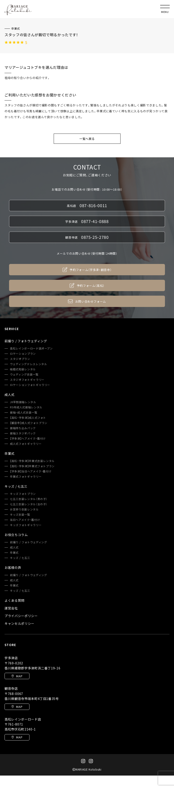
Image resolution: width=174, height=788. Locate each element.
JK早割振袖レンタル (23, 402)
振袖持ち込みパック (23, 428)
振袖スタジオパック (23, 433)
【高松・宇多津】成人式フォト (28, 418)
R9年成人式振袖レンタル (26, 407)
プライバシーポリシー (21, 615)
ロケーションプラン (23, 354)
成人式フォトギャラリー (25, 444)
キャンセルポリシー (19, 623)
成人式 (14, 547)
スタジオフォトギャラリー (27, 380)
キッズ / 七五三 (20, 558)
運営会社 (11, 608)
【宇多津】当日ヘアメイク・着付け (30, 471)
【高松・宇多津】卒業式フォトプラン (32, 466)
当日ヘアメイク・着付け (25, 520)
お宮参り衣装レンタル (24, 509)
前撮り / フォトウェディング (28, 542)
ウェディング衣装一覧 (24, 374)
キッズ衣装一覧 (20, 515)
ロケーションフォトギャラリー (30, 385)
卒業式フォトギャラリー (25, 476)
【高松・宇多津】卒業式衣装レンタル (32, 461)
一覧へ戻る (87, 139)
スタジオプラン (20, 359)
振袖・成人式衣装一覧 (23, 412)
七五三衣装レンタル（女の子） (28, 504)
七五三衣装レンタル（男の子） (28, 499)
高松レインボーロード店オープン (31, 348)
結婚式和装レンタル (23, 369)
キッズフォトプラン (23, 494)
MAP (17, 676)
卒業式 (15, 28)
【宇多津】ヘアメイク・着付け (28, 438)
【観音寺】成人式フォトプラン (28, 423)
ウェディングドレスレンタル (28, 364)
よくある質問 (14, 600)
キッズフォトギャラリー (25, 525)
